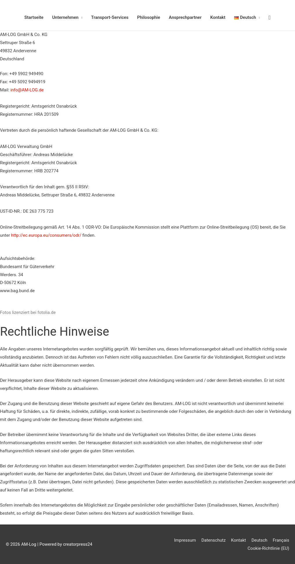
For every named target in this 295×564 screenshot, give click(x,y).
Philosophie (148, 17)
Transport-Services (109, 17)
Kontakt (217, 17)
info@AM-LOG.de (27, 90)
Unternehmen (65, 17)
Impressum (185, 540)
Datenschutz (213, 540)
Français (281, 540)
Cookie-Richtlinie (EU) (268, 548)
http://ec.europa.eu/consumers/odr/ (46, 235)
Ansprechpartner (185, 17)
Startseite (33, 17)
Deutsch (259, 540)
